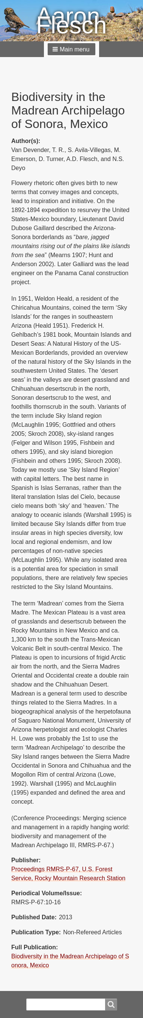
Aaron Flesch (71, 21)
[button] (72, 49)
